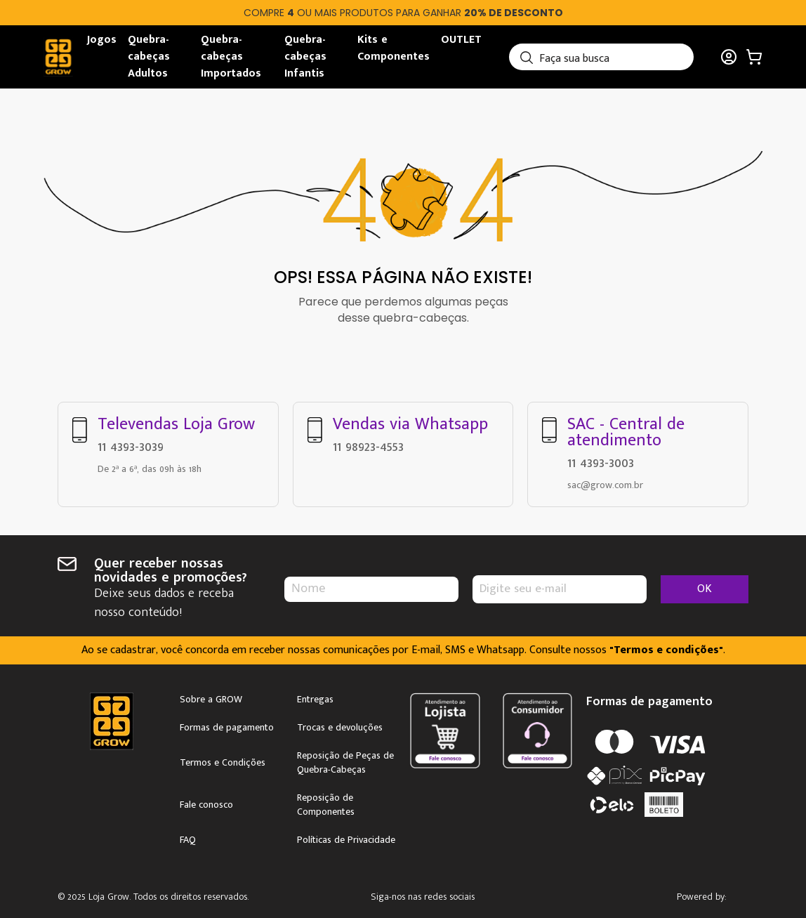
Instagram (436, 895)
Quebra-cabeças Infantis (305, 56)
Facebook (476, 895)
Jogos (102, 39)
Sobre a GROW (211, 697)
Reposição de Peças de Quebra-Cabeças (345, 760)
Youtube (516, 895)
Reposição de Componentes (326, 802)
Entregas (315, 697)
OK (704, 586)
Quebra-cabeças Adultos (149, 56)
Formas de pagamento (227, 725)
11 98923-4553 (368, 444)
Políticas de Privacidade (346, 837)
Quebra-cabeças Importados (231, 56)
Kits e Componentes (393, 48)
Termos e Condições (222, 760)
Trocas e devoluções (340, 725)
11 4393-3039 (131, 444)
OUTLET (461, 39)
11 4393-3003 (600, 460)
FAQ (188, 837)
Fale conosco (206, 802)
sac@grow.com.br (605, 482)
